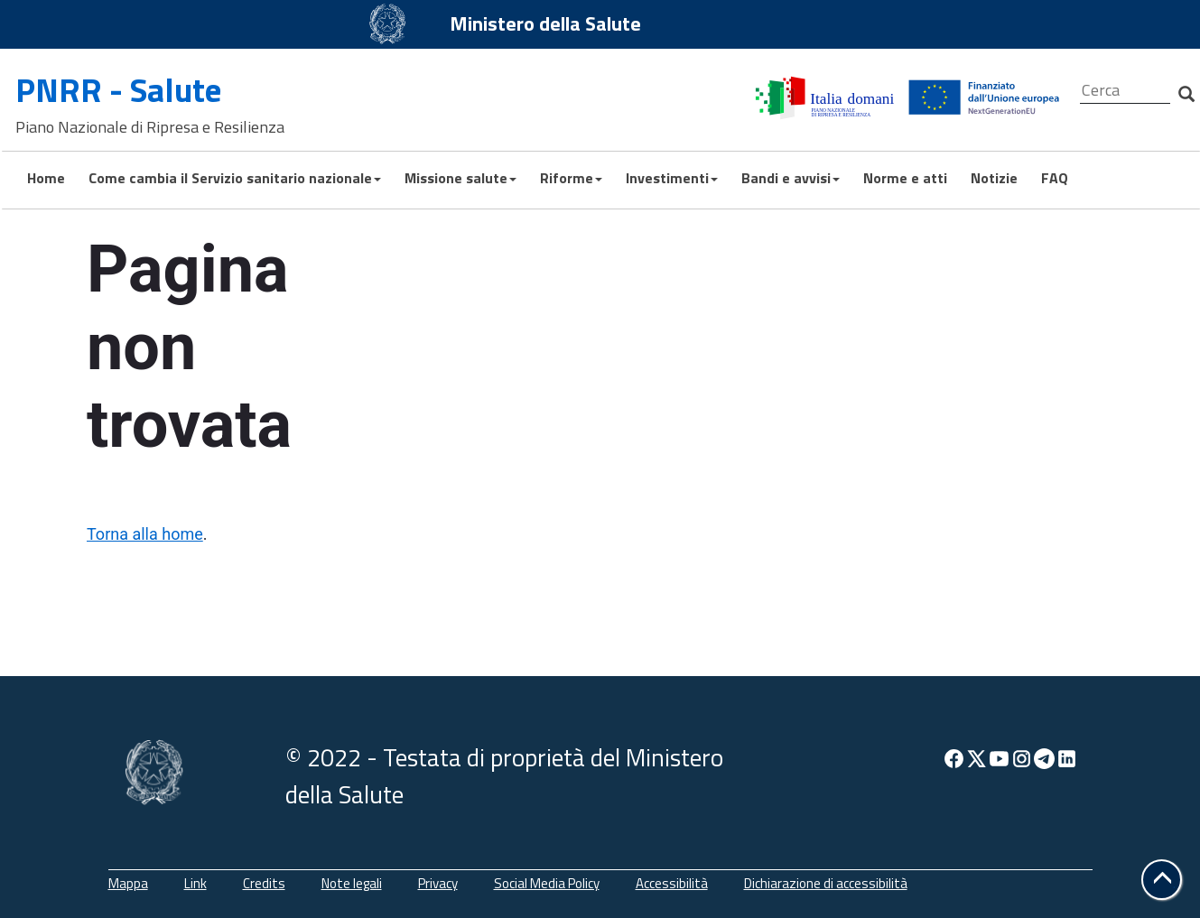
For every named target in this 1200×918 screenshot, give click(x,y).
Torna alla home (145, 533)
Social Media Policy (547, 883)
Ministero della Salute (545, 23)
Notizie (992, 178)
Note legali (351, 883)
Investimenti (670, 178)
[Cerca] (1125, 91)
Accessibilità (672, 883)
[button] (1161, 879)
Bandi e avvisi (789, 178)
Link (195, 883)
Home (44, 178)
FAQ (1052, 178)
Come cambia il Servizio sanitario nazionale (233, 178)
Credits (264, 883)
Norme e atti (903, 178)
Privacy (438, 883)
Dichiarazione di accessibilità (825, 883)
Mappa (128, 883)
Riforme (569, 178)
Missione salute (459, 178)
